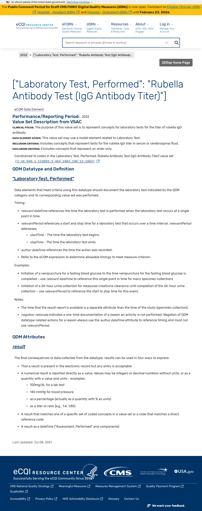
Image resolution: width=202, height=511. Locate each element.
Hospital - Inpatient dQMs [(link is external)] (58, 12)
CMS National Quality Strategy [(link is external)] (32, 486)
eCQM (18, 109)
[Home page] (37, 25)
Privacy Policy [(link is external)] (46, 499)
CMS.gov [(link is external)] (118, 471)
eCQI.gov (52, 474)
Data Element (34, 109)
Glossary (113, 499)
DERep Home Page (176, 62)
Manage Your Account (167, 30)
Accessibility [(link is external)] (20, 499)
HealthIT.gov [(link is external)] (154, 471)
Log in (165, 24)
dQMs (91, 24)
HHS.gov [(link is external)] (90, 471)
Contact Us (131, 499)
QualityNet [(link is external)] (19, 491)
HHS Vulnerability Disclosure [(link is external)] (83, 499)
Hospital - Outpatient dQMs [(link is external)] (109, 12)
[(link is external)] (57, 161)
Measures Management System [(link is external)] (118, 486)
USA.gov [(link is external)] (184, 471)
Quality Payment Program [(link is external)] (165, 486)
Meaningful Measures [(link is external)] (75, 486)
